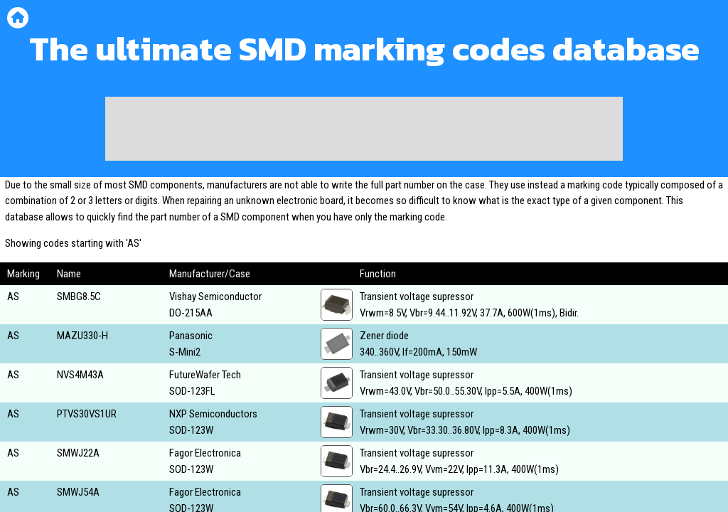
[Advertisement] (364, 129)
